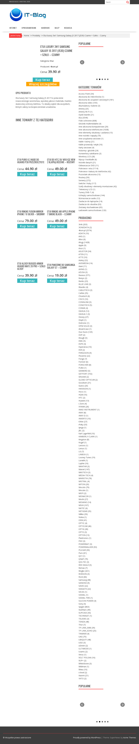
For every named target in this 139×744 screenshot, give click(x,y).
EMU (82, 341)
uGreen (83, 645)
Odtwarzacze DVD (89, 165)
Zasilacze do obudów (90, 204)
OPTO (83, 532)
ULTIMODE (85, 648)
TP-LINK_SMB (87, 627)
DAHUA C (84, 314)
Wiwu (83, 669)
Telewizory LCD (87, 189)
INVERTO (85, 418)
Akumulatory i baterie (89, 105)
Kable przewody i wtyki (90, 144)
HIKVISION (85, 388)
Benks (83, 281)
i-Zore (83, 403)
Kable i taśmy (86, 141)
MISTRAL (84, 481)
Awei (83, 266)
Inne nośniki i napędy (90, 135)
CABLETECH (85, 290)
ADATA (84, 233)
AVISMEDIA (86, 263)
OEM (83, 520)
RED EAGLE (85, 565)
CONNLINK (85, 302)
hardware (45, 27)
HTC (82, 397)
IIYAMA (84, 406)
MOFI (82, 493)
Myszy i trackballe (88, 159)
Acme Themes (129, 737)
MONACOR (85, 496)
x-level (83, 672)
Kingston (84, 439)
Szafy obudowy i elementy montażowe (98, 186)
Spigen (84, 606)
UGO (82, 642)
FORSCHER (85, 365)
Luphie (83, 463)
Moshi (83, 499)
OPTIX (83, 529)
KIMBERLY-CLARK (88, 436)
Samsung (85, 580)
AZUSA (83, 272)
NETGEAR (85, 511)
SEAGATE (85, 589)
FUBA (82, 368)
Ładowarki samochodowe (92, 210)
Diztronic (84, 323)
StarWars (85, 609)
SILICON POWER (87, 601)
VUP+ (82, 660)
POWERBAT (85, 544)
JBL (81, 430)
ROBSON (84, 574)
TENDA (84, 621)
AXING (83, 269)
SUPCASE (85, 612)
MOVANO (85, 502)
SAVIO (83, 586)
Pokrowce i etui (88, 168)
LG (81, 451)
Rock (83, 577)
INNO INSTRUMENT (89, 409)
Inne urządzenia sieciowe (91, 138)
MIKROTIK (85, 478)
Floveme (84, 356)
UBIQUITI (85, 639)
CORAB (83, 308)
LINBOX (84, 454)
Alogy (84, 242)
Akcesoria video (88, 102)
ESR (82, 350)
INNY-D (83, 415)
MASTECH (84, 472)
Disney (84, 317)
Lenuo (83, 448)
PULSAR (84, 550)
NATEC (83, 508)
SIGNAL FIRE (86, 598)
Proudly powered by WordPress (87, 737)
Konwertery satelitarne (90, 153)
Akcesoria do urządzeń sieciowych (96, 99)
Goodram (85, 382)
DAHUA (84, 311)
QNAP (83, 559)
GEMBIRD (84, 370)
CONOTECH (85, 305)
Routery (84, 177)
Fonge (83, 359)
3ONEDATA (85, 227)
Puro (83, 553)
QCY (82, 556)
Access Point (86, 93)
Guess (83, 385)
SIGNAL (83, 595)
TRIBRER (84, 633)
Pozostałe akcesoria (89, 174)
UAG (82, 636)
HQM (83, 394)
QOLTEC (84, 562)
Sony (82, 604)
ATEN (83, 254)
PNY (82, 541)
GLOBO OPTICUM (88, 379)
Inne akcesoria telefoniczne (94, 129)
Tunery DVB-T (86, 192)
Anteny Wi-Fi (85, 111)
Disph (82, 320)
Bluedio (83, 287)
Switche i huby (87, 183)
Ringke (84, 571)
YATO (82, 678)
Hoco (82, 391)
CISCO (83, 299)
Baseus (84, 275)
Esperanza (85, 347)
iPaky (83, 424)
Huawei (84, 400)
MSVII (84, 505)
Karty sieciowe (86, 147)
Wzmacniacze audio (89, 198)
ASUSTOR (85, 251)
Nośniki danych (87, 162)
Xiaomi (84, 675)
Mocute (83, 490)
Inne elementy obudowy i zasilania (96, 132)
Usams (83, 651)
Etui (83, 117)
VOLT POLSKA (87, 657)
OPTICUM (85, 526)
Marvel (84, 469)
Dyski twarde (86, 114)
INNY (82, 412)
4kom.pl (85, 230)
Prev (82, 62)
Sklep (57, 27)
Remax (83, 568)
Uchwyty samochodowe (92, 195)
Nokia (83, 517)
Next (122, 62)
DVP (82, 335)
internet (13, 27)
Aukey (83, 260)
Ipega (82, 427)
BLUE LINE (85, 284)
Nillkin (83, 514)
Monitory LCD (87, 156)
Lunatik (83, 460)
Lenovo (83, 445)
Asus (82, 248)
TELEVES (84, 618)
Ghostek (84, 376)
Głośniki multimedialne (90, 123)
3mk (83, 224)
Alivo (82, 239)
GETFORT (85, 373)
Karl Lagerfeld (87, 433)
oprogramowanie (29, 27)
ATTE (83, 257)
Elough (83, 338)
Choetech (84, 296)
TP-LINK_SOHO (87, 630)
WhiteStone (85, 663)
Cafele (83, 293)
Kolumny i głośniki (88, 150)
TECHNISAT (85, 615)
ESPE (82, 344)
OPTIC (83, 523)
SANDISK (84, 583)
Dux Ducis (86, 332)
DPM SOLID (85, 326)
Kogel (82, 442)
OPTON (84, 535)
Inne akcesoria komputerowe (93, 126)
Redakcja (68, 27)
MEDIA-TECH (86, 475)
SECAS (83, 592)
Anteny (84, 108)
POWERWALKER (88, 547)
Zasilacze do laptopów (90, 201)
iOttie (83, 421)
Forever (83, 362)
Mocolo (84, 487)
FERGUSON (85, 353)
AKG (82, 236)
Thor (82, 624)
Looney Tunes (87, 457)
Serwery (85, 180)
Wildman (84, 666)
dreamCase (85, 329)
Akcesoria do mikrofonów (91, 96)
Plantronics (85, 538)
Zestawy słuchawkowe (90, 207)
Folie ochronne (88, 120)
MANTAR (84, 466)
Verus (82, 654)
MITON (84, 484)
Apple (82, 245)
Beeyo (83, 278)
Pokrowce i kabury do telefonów (95, 171)
